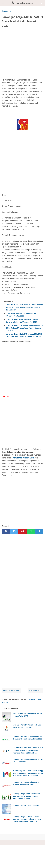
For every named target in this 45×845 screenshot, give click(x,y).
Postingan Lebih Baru (11, 690)
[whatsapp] (31, 531)
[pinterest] (22, 531)
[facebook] (6, 531)
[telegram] (39, 531)
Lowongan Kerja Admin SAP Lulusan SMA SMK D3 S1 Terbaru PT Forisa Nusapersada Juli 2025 (26, 796)
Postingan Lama (35, 690)
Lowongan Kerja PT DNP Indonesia (26, 805)
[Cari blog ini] (41, 3)
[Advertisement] (22, 53)
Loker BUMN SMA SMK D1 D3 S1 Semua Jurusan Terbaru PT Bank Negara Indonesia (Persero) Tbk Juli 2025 (24, 307)
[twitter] (14, 531)
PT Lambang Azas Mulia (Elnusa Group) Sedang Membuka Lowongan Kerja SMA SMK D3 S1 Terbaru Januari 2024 (28, 773)
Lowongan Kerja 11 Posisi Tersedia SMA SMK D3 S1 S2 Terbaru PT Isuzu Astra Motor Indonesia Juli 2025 (24, 327)
